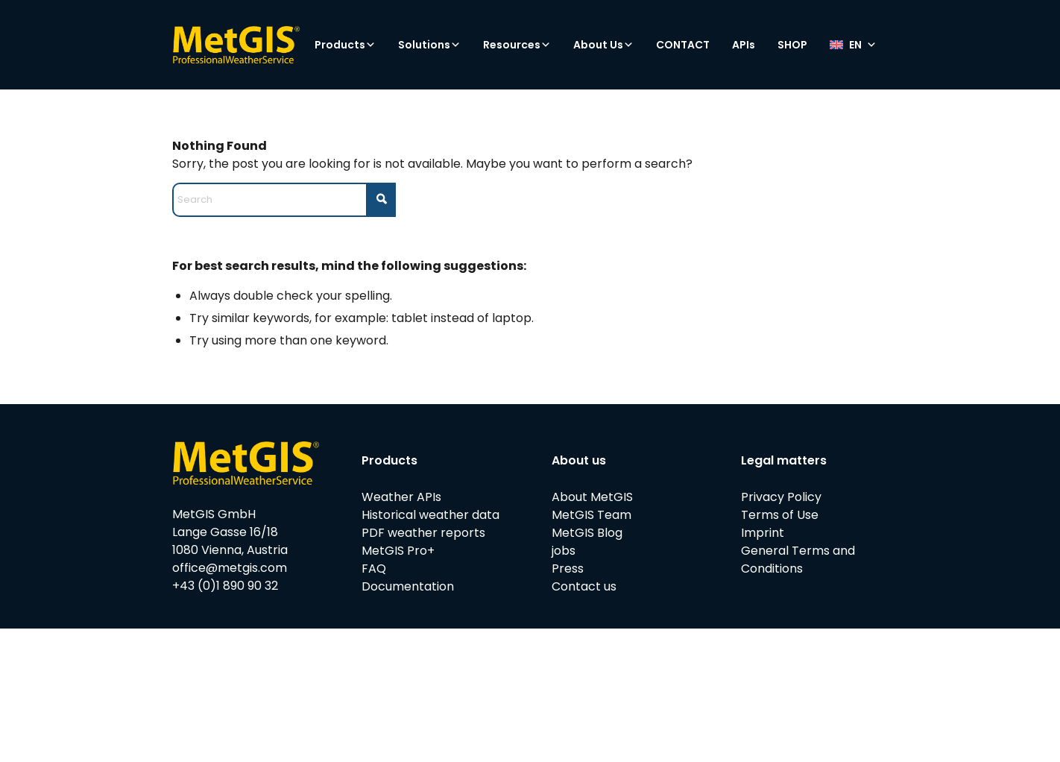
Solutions (429, 44)
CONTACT (683, 44)
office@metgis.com (229, 567)
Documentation (408, 586)
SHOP (792, 44)
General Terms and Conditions (798, 559)
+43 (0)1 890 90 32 (225, 585)
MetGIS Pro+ (398, 550)
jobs (563, 550)
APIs (743, 44)
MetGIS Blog (587, 532)
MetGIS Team (591, 514)
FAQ (374, 568)
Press (568, 568)
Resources (517, 44)
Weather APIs (401, 497)
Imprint (762, 532)
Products (345, 44)
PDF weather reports (423, 532)
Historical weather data (430, 514)
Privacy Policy (781, 497)
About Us (603, 44)
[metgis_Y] (236, 44)
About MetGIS (592, 497)
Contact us (584, 586)
